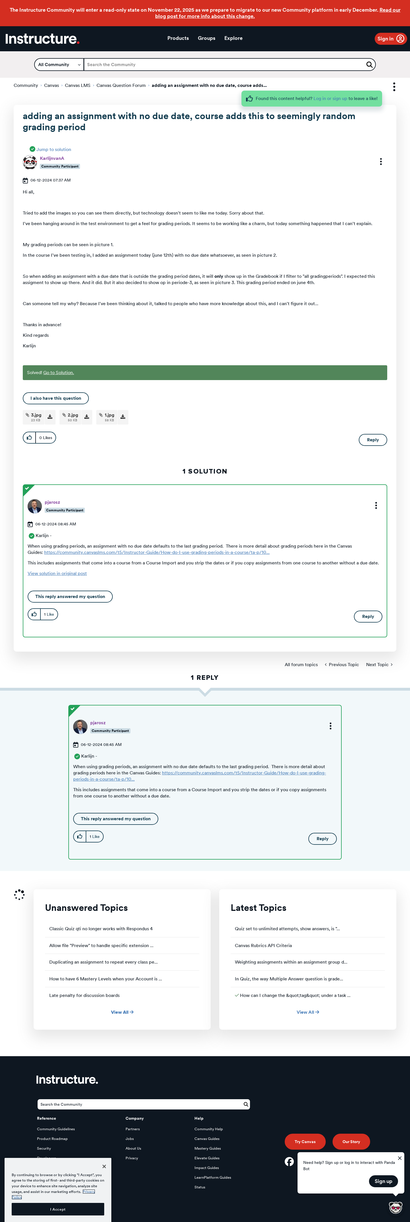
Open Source (48, 1168)
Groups (206, 38)
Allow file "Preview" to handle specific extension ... (101, 945)
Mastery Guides (207, 1148)
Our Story (351, 1141)
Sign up (383, 1181)
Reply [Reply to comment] (368, 616)
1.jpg (109, 415)
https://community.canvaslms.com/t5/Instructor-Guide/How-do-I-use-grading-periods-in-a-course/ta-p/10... (157, 552)
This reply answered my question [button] (70, 596)
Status (199, 1187)
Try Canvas (305, 1141)
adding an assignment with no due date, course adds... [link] (209, 85)
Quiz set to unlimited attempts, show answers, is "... (287, 928)
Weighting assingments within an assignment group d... (291, 962)
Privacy (132, 1158)
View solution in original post (57, 573)
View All (122, 1012)
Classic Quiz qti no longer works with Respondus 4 (101, 928)
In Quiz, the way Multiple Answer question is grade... (289, 979)
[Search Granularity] (59, 64)
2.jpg (73, 415)
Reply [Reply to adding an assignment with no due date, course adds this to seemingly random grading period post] (373, 439)
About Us (133, 1148)
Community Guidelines (56, 1129)
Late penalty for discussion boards (84, 995)
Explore (233, 38)
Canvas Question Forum (121, 85)
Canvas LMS (78, 85)
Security (44, 1148)
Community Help (208, 1129)
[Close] (104, 1187)
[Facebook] (289, 1161)
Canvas (51, 85)
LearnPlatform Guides (212, 1177)
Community (26, 85)
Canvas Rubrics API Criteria (263, 945)
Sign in (385, 39)
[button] (377, 161)
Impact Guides (206, 1168)
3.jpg (36, 415)
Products (178, 38)
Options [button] (389, 87)
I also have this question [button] (55, 398)
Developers (46, 1158)
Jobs (130, 1139)
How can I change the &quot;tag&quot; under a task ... (295, 995)
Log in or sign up (330, 98)
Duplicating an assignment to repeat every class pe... (103, 962)
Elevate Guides (207, 1158)
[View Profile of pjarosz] (52, 502)
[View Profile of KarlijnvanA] (52, 158)
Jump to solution (53, 149)
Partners (133, 1129)
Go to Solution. (58, 372)
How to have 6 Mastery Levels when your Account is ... (105, 979)
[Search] (230, 64)
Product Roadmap (52, 1139)
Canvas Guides (207, 1139)
